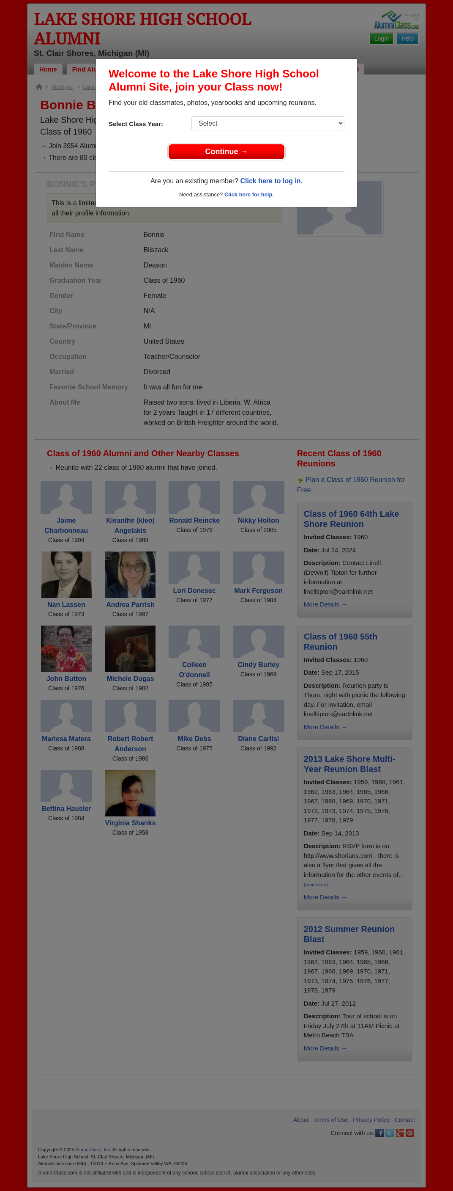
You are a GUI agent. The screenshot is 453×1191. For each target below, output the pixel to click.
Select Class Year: (136, 123)
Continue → (226, 151)
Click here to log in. (271, 181)
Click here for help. (249, 194)
